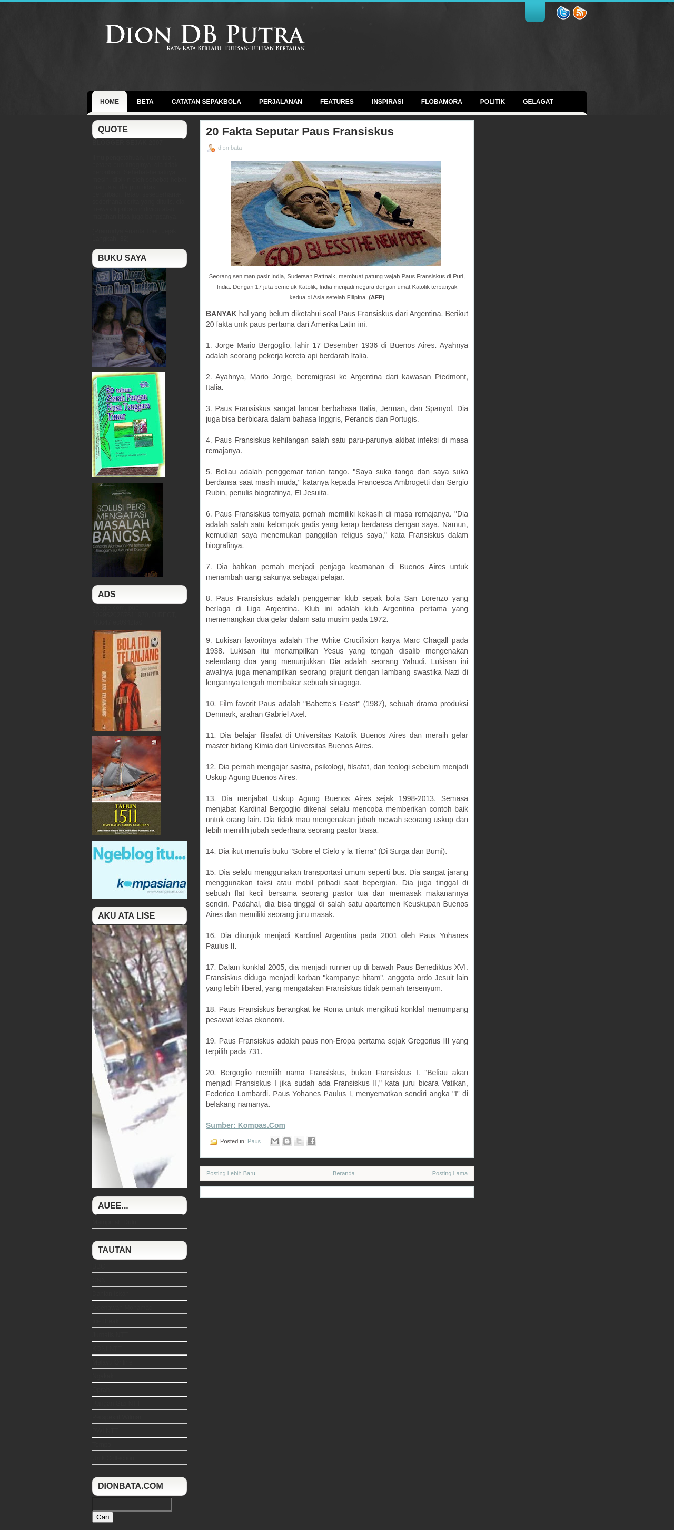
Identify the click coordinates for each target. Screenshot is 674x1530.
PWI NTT (105, 1431)
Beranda (344, 1173)
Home (109, 101)
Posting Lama (450, 1173)
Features (337, 101)
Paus (254, 1141)
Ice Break (105, 1321)
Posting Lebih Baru (230, 1173)
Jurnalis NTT (110, 1335)
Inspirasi (387, 101)
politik (492, 101)
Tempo (101, 1444)
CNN (99, 1280)
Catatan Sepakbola (206, 101)
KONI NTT (107, 1348)
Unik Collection (113, 1458)
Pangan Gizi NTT (116, 1403)
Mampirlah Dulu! (115, 1222)
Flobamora (441, 101)
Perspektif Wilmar (117, 1417)
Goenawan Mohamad (122, 1307)
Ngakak (103, 1376)
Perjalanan (280, 101)
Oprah (101, 1389)
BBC (98, 1266)
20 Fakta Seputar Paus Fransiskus (300, 132)
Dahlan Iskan (110, 1294)
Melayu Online (112, 1362)
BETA (145, 101)
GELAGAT (538, 101)
